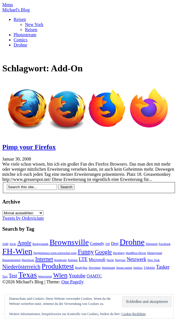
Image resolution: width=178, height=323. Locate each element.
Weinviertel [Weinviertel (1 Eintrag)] (45, 276)
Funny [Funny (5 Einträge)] (86, 251)
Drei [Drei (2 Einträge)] (114, 243)
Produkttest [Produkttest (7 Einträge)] (58, 266)
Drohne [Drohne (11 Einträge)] (132, 242)
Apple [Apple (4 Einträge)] (24, 243)
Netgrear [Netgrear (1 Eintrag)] (120, 260)
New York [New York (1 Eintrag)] (153, 260)
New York (34, 24)
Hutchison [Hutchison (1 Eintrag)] (28, 260)
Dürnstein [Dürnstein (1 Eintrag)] (152, 243)
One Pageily (73, 281)
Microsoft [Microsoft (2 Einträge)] (97, 259)
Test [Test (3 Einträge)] (13, 276)
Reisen (20, 19)
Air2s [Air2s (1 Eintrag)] (12, 243)
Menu (7, 4)
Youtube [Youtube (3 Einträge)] (77, 276)
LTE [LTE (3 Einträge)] (83, 259)
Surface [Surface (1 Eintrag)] (138, 267)
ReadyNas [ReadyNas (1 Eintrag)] (81, 267)
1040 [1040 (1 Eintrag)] (5, 243)
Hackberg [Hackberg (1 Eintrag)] (119, 252)
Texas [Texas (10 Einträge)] (27, 274)
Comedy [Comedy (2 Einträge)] (97, 243)
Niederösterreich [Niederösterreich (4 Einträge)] (21, 267)
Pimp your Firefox (29, 147)
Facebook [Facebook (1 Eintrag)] (164, 243)
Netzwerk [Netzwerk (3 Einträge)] (136, 259)
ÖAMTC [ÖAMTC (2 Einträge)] (94, 276)
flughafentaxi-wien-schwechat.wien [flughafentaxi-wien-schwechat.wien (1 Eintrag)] (55, 252)
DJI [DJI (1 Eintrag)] (107, 243)
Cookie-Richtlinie (133, 314)
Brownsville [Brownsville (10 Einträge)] (69, 242)
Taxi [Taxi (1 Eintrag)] (5, 276)
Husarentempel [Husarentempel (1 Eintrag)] (11, 260)
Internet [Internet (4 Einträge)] (44, 259)
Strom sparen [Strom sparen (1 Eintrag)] (124, 267)
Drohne (20, 44)
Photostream (25, 34)
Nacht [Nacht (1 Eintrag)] (110, 260)
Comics (20, 39)
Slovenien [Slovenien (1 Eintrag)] (95, 267)
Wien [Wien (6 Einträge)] (60, 275)
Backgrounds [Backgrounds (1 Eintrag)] (40, 243)
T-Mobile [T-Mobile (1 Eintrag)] (149, 267)
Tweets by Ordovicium (23, 218)
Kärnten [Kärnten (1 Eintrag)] (73, 260)
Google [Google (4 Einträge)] (103, 252)
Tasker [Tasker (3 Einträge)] (162, 267)
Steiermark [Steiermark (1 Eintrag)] (108, 267)
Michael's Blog (16, 9)
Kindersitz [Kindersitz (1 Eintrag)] (60, 260)
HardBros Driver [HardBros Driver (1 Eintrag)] (136, 252)
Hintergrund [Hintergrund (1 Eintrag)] (154, 252)
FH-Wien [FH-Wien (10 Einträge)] (17, 251)
